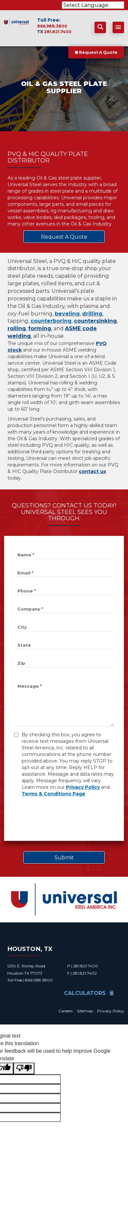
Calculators (88, 993)
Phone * (26, 590)
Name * (25, 554)
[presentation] (64, 818)
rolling (17, 328)
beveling (67, 314)
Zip (21, 663)
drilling (92, 314)
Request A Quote (96, 52)
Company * (30, 609)
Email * (25, 572)
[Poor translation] (23, 1069)
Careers (65, 1010)
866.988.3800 (52, 26)
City (22, 627)
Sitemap (85, 1010)
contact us (92, 471)
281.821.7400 (58, 31)
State (24, 645)
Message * (29, 686)
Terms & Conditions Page (53, 794)
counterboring (51, 321)
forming (39, 328)
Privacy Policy (83, 787)
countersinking (95, 321)
